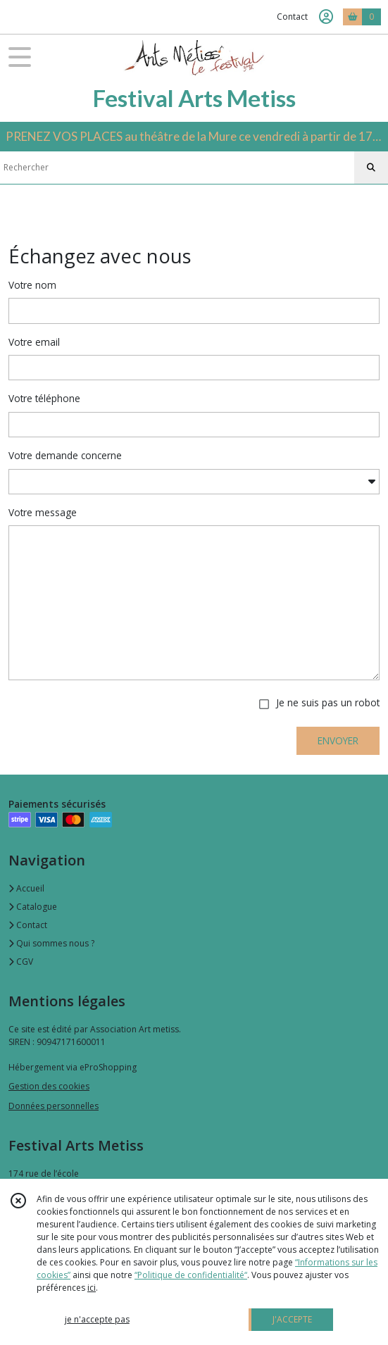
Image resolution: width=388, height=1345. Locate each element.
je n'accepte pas (97, 1319)
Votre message (42, 512)
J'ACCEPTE (292, 1319)
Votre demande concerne (65, 455)
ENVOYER (338, 740)
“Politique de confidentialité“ (190, 1275)
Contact (292, 17)
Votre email (34, 342)
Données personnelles (53, 1106)
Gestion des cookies (48, 1086)
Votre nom (32, 285)
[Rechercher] (371, 167)
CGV (20, 962)
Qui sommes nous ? (51, 943)
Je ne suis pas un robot (328, 702)
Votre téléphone (44, 398)
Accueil (26, 888)
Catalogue (32, 907)
